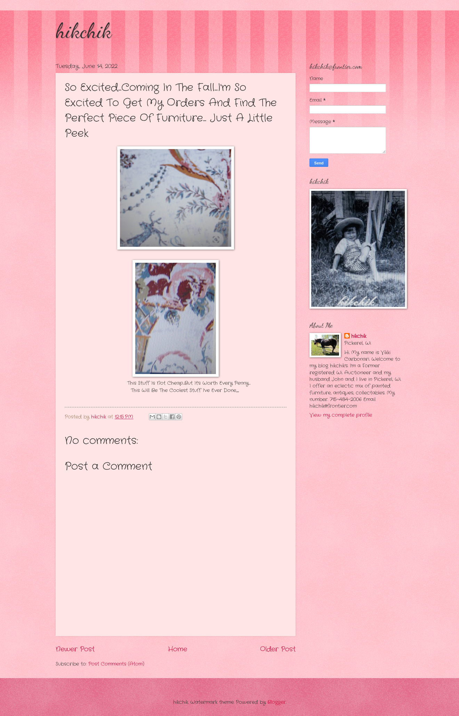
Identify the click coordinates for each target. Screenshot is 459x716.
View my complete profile (340, 415)
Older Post (278, 649)
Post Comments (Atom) (116, 664)
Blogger (276, 702)
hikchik (84, 30)
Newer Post (75, 649)
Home (177, 649)
